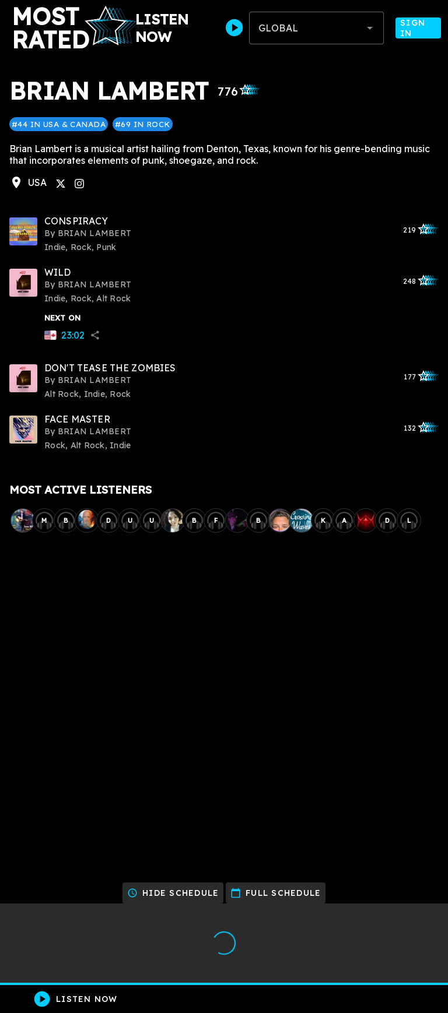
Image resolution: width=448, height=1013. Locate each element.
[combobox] (316, 28)
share (95, 335)
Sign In (418, 27)
